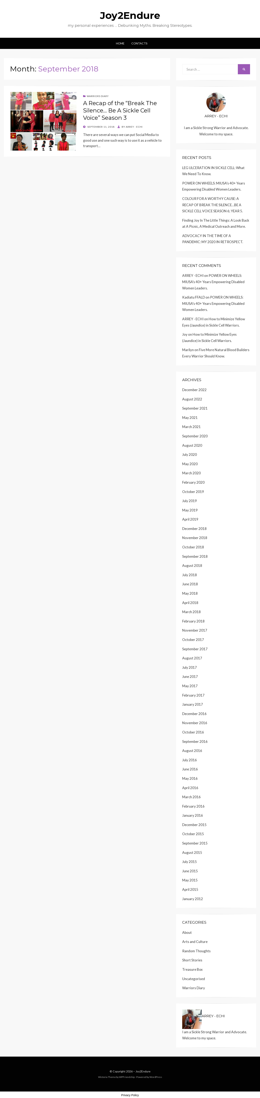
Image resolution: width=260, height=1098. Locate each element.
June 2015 (190, 871)
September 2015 (195, 843)
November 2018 (194, 538)
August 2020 (192, 445)
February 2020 (193, 482)
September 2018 (195, 556)
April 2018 (190, 603)
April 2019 (190, 519)
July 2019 (189, 501)
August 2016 (192, 751)
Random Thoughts (196, 951)
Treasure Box (192, 969)
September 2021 (195, 408)
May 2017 (190, 686)
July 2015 (189, 862)
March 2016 (191, 797)
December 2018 (194, 528)
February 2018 (193, 621)
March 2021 (191, 427)
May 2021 (190, 417)
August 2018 (192, 565)
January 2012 (192, 899)
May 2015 (190, 880)
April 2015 (190, 889)
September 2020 (195, 436)
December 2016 (194, 714)
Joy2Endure (130, 15)
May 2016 (190, 778)
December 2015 (194, 825)
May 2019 (190, 510)
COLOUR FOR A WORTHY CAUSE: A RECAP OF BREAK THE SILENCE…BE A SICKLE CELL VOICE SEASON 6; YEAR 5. (212, 204)
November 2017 (194, 630)
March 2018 (191, 612)
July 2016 (189, 760)
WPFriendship (127, 1077)
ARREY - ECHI (193, 275)
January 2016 (192, 815)
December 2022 (194, 390)
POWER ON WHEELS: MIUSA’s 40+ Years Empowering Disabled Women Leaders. (213, 281)
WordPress (156, 1077)
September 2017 (195, 649)
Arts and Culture (195, 941)
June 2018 (190, 584)
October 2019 (193, 492)
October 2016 (193, 732)
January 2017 (192, 704)
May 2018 (190, 593)
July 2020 (189, 454)
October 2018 (193, 547)
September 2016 (195, 741)
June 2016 (190, 769)
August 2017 (192, 658)
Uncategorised (193, 979)
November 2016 (194, 723)
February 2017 (193, 695)
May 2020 (190, 464)
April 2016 (190, 788)
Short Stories (192, 960)
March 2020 (191, 473)
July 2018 (189, 575)
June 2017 (190, 676)
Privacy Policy (130, 1095)
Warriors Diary (98, 96)
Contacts (139, 43)
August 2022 (192, 399)
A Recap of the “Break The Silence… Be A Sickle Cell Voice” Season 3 (120, 110)
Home (120, 43)
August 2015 (192, 852)
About (187, 932)
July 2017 (189, 667)
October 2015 (193, 834)
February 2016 (193, 806)
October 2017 (193, 639)
